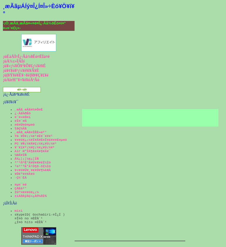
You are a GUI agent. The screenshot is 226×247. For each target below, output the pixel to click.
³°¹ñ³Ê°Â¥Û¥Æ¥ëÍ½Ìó (33, 162)
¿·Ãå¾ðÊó (23, 113)
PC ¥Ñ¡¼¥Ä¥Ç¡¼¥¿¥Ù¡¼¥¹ (36, 143)
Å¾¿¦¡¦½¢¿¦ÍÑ (27, 159)
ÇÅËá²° (21, 188)
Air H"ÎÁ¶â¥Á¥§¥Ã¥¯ (33, 151)
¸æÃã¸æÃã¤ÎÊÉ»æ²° (31, 132)
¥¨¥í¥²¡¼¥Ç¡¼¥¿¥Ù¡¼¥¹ (35, 147)
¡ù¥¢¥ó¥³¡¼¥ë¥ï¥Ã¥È (21, 70)
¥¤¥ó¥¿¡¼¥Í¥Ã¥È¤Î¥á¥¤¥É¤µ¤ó (41, 140)
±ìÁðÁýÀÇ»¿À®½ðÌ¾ (31, 196)
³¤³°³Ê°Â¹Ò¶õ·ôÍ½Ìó (33, 166)
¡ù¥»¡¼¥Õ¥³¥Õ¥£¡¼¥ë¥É (24, 66)
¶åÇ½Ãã (21, 128)
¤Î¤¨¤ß (21, 121)
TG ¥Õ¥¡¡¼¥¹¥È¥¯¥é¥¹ (34, 136)
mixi (19, 211)
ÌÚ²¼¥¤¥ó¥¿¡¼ (27, 192)
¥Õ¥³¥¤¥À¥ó (25, 174)
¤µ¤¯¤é (21, 184)
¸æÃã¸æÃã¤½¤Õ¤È (29, 109)
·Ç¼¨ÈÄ (21, 178)
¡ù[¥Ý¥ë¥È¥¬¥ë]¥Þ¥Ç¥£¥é (26, 75)
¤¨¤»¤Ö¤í (23, 117)
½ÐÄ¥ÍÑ (21, 155)
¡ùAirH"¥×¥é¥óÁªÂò (21, 80)
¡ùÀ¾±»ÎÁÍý (14, 61)
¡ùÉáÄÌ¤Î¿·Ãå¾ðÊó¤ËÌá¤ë (26, 56)
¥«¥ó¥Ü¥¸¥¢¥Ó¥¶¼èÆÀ (33, 170)
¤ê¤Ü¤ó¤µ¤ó (25, 125)
